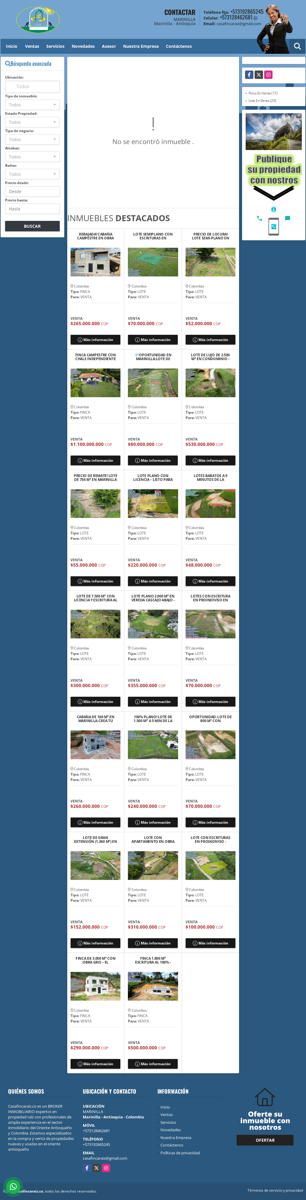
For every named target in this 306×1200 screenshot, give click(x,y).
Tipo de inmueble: (21, 96)
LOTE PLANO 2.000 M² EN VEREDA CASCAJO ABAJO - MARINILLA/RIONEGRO (153, 598)
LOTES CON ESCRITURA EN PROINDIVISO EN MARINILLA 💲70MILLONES (210, 598)
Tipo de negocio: (19, 130)
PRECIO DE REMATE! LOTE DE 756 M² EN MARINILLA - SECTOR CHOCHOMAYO (95, 477)
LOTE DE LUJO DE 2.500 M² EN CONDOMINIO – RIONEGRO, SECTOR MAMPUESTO (210, 357)
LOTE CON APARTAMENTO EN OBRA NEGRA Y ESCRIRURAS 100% (152, 839)
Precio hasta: (16, 200)
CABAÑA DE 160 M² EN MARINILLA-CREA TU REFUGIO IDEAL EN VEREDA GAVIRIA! (95, 719)
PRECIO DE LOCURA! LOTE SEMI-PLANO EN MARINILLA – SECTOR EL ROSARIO (210, 236)
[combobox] (32, 105)
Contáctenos (179, 46)
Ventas (32, 46)
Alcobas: (12, 148)
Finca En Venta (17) (263, 93)
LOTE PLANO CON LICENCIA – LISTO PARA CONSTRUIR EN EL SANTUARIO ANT (153, 477)
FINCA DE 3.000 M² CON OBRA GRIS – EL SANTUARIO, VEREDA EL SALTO (95, 960)
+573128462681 (236, 17)
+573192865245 (247, 11)
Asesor (109, 46)
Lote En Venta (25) (262, 100)
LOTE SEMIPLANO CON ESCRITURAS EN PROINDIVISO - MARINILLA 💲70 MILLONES (153, 236)
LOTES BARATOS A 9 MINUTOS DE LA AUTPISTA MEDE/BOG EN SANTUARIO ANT (210, 477)
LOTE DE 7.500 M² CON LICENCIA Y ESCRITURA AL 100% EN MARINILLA (95, 598)
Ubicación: (14, 77)
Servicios (55, 46)
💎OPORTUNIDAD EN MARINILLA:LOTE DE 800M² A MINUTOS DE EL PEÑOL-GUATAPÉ (153, 357)
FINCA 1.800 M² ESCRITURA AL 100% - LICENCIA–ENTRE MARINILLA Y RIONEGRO (153, 960)
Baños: (11, 165)
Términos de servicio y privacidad (275, 1190)
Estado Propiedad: (21, 113)
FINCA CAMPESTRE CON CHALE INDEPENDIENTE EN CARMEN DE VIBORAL (95, 357)
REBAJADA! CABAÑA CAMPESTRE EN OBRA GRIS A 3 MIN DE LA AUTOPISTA (95, 236)
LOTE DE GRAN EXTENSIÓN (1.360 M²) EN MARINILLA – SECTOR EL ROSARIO (95, 839)
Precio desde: (17, 182)
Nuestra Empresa (141, 46)
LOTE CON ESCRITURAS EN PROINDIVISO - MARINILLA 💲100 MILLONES (210, 839)
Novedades (83, 46)
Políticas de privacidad (180, 1152)
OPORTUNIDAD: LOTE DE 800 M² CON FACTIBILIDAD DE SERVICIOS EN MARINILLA (210, 719)
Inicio (11, 46)
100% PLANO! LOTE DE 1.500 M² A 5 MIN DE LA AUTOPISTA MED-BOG (153, 719)
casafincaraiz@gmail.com (105, 1158)
